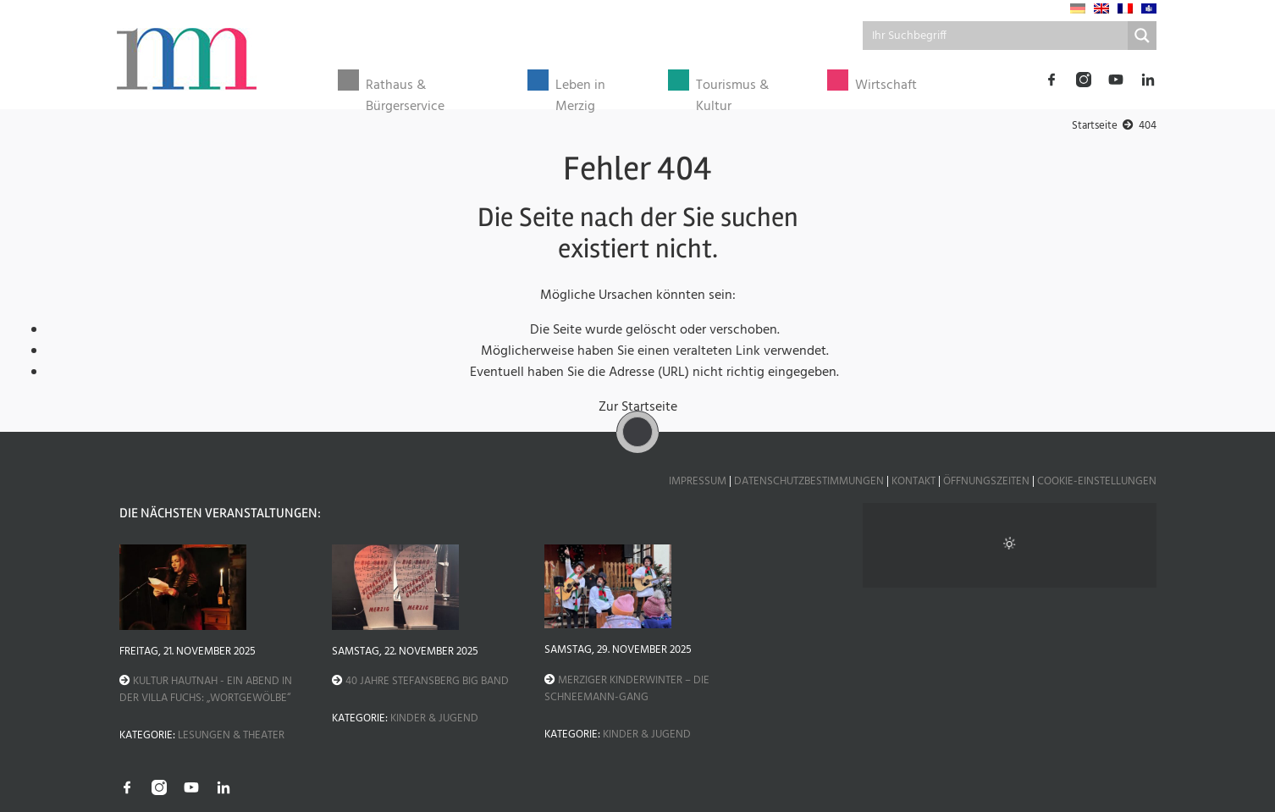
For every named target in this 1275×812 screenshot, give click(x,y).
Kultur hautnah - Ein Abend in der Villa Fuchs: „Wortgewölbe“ (205, 689)
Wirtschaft (886, 86)
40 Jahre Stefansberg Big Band (427, 681)
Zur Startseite (638, 407)
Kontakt (913, 481)
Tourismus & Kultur (732, 90)
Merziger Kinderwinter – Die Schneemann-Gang (626, 688)
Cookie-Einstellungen (1096, 481)
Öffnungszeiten (986, 481)
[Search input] (996, 35)
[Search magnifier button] (1142, 35)
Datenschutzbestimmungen (809, 481)
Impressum (697, 481)
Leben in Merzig (580, 90)
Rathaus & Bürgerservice (405, 90)
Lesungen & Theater (231, 735)
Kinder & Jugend (434, 718)
